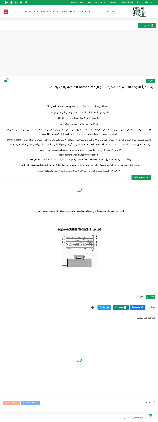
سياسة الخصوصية (144, 2)
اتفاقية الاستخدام (126, 2)
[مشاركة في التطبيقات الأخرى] (92, 307)
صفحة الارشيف (76, 2)
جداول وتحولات (68, 12)
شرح (113, 12)
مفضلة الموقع (83, 12)
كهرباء (150, 81)
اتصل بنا (112, 2)
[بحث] (6, 12)
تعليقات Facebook (30, 403)
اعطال (101, 12)
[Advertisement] (79, 54)
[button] (137, 307)
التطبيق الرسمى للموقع (95, 2)
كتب (94, 12)
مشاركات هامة (47, 12)
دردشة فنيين (129, 418)
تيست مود (34, 12)
